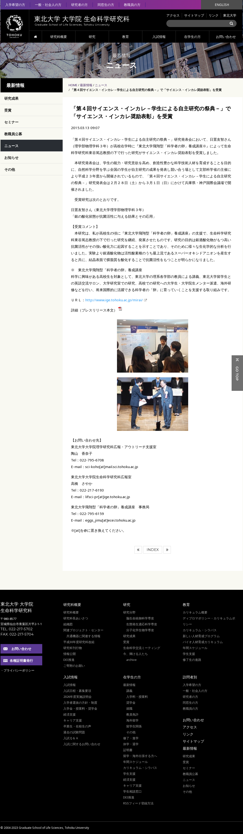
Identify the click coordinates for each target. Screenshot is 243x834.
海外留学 (132, 720)
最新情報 (86, 85)
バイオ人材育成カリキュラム (203, 642)
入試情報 (159, 36)
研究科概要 (58, 36)
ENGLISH (222, 4)
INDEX (153, 549)
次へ (167, 550)
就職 (129, 708)
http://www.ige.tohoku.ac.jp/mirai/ (114, 300)
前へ (138, 550)
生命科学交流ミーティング (141, 648)
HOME (35, 37)
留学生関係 (134, 726)
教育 (125, 36)
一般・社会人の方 (48, 4)
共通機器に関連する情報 (83, 636)
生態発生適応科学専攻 (141, 624)
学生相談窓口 (132, 791)
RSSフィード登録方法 (138, 803)
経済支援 (69, 714)
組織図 (68, 624)
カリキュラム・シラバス (200, 630)
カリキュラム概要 (195, 612)
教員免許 (132, 714)
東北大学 (229, 15)
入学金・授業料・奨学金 (80, 708)
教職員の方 (132, 4)
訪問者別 (190, 677)
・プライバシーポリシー (17, 670)
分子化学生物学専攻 (140, 630)
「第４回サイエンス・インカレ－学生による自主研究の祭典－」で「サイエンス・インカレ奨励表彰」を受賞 (146, 90)
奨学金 (131, 702)
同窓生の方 (106, 4)
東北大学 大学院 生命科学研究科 (16, 607)
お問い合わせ (226, 36)
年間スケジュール (195, 648)
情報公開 (69, 654)
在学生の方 (192, 36)
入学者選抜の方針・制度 (80, 702)
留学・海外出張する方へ (140, 756)
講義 (129, 691)
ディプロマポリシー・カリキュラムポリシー (209, 621)
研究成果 (11, 98)
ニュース (101, 85)
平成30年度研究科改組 (78, 642)
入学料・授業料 (137, 696)
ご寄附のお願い (74, 665)
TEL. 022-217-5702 (16, 629)
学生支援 (189, 654)
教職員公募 (13, 133)
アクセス (173, 15)
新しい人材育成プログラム (201, 636)
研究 (92, 36)
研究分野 (129, 612)
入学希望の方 (15, 4)
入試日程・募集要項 (77, 691)
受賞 (7, 110)
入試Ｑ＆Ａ (71, 738)
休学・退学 (131, 744)
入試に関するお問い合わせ (81, 744)
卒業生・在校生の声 (77, 726)
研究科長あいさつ (75, 618)
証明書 (127, 750)
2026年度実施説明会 (77, 696)
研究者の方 (79, 4)
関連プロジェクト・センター (83, 630)
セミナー (11, 122)
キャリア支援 (72, 720)
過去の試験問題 (74, 732)
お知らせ (11, 157)
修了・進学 (131, 738)
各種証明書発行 (21, 660)
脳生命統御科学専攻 (140, 618)
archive (131, 660)
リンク (214, 15)
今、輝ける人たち (135, 654)
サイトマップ (194, 15)
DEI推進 (69, 660)
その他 (9, 169)
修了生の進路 (192, 660)
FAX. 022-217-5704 (16, 634)
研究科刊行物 (72, 648)
